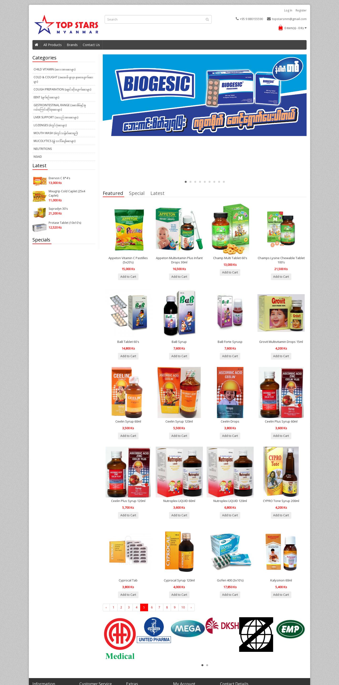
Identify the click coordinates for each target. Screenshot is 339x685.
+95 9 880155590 (249, 19)
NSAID (38, 157)
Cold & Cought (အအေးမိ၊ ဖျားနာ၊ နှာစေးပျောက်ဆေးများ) (63, 79)
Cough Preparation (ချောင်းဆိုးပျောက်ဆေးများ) (62, 89)
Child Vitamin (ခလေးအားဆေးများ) (54, 69)
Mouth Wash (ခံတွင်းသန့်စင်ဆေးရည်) (56, 133)
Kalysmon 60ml (281, 580)
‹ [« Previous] (106, 607)
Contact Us (91, 44)
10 (183, 607)
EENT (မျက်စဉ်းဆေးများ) (46, 97)
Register (301, 10)
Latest (157, 193)
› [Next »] (191, 607)
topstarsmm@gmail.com (287, 19)
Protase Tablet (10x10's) (65, 223)
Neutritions (43, 149)
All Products (52, 44)
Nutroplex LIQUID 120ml (230, 501)
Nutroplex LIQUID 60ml (179, 501)
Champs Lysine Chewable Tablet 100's (281, 260)
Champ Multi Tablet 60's (230, 258)
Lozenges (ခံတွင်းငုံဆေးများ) (50, 125)
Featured (113, 193)
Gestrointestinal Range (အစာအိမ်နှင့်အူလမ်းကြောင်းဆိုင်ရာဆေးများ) (60, 107)
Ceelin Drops (230, 421)
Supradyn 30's (58, 209)
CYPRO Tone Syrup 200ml (281, 501)
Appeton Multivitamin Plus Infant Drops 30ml (179, 260)
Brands (72, 44)
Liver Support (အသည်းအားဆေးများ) (56, 117)
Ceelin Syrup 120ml (179, 421)
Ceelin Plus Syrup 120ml (128, 501)
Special (136, 193)
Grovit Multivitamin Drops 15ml (281, 342)
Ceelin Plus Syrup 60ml (281, 421)
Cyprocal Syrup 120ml (179, 580)
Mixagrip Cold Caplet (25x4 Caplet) (67, 193)
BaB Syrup (179, 342)
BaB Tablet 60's (128, 342)
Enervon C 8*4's (59, 178)
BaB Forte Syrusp (230, 342)
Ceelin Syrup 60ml (128, 421)
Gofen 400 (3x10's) (230, 580)
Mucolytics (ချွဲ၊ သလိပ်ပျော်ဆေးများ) (54, 141)
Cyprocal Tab (128, 580)
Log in (288, 10)
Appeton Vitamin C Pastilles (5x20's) (128, 260)
